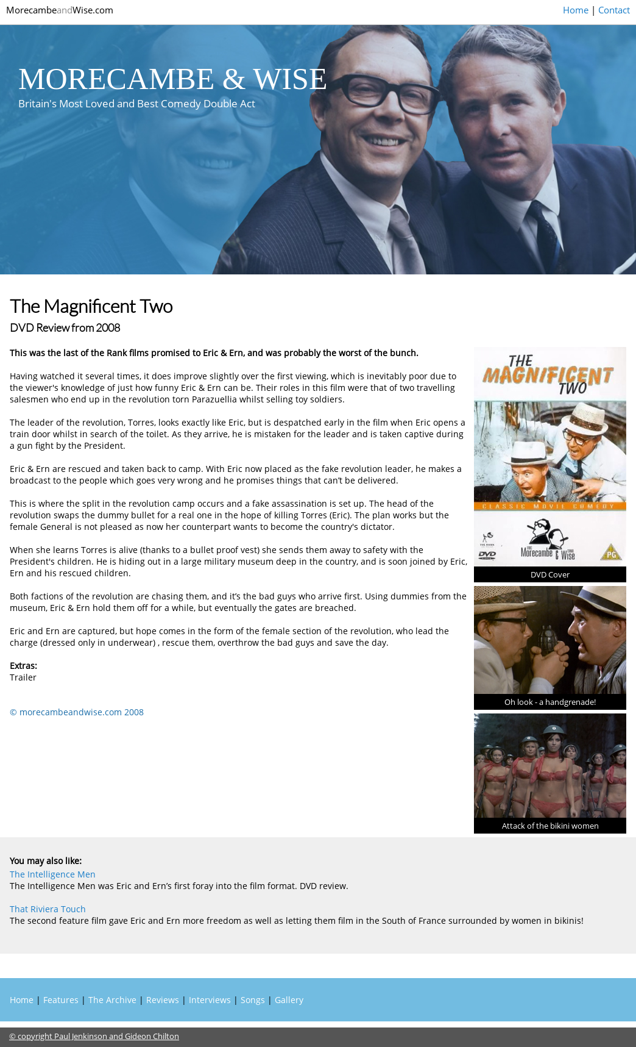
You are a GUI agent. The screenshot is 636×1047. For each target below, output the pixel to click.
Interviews (210, 1000)
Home (575, 10)
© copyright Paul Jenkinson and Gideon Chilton (94, 1036)
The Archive (112, 1000)
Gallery (289, 1000)
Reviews (162, 1000)
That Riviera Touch (48, 909)
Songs (253, 1000)
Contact (614, 10)
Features (61, 1000)
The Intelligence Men (53, 874)
